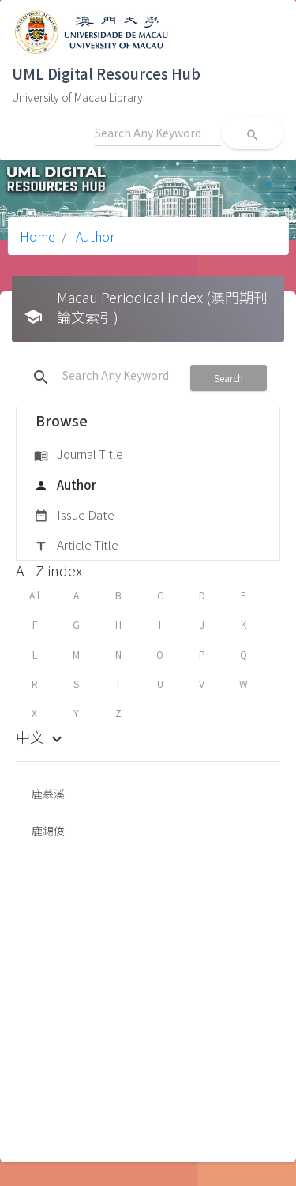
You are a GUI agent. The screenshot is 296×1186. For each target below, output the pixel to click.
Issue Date (74, 515)
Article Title (76, 545)
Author (93, 236)
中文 (41, 736)
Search (228, 378)
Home (37, 236)
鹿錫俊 (48, 831)
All (34, 595)
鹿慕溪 (48, 793)
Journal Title (78, 455)
